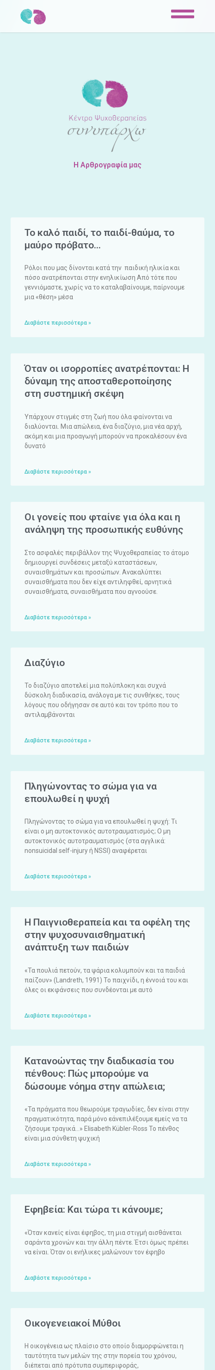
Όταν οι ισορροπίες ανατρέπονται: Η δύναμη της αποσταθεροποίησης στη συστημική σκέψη (107, 381)
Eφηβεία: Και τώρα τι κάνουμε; (94, 1209)
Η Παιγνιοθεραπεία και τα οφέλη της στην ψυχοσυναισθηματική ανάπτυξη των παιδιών (107, 935)
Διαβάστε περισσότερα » (58, 323)
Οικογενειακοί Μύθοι (73, 1323)
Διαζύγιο (45, 662)
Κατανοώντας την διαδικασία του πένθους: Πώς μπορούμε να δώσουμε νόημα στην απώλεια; (99, 1073)
